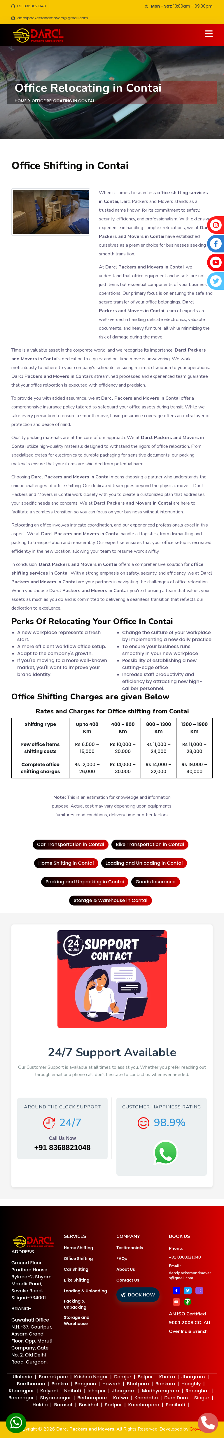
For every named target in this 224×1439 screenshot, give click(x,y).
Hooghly (191, 1384)
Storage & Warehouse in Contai (110, 901)
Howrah (111, 1384)
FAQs (121, 1259)
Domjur (122, 1377)
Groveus (198, 1430)
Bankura (165, 1384)
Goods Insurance (156, 882)
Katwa (120, 1398)
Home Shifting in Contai (66, 864)
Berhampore (92, 1398)
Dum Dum (176, 1398)
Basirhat (89, 1405)
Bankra (60, 1384)
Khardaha (146, 1398)
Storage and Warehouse (77, 1321)
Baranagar (21, 1398)
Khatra (167, 1377)
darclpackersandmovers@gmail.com (190, 1276)
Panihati (175, 1405)
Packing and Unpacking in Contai (85, 882)
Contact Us (127, 1281)
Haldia (40, 1405)
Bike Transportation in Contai (150, 845)
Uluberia (22, 1377)
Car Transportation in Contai (70, 845)
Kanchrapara (143, 1405)
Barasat (63, 1405)
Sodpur (113, 1405)
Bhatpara (138, 1384)
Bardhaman (31, 1384)
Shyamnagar (55, 1398)
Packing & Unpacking (75, 1305)
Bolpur (145, 1377)
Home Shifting (78, 1249)
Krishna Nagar (91, 1377)
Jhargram (193, 1377)
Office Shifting (78, 1259)
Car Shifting (76, 1270)
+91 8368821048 (29, 6)
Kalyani (49, 1391)
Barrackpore (53, 1377)
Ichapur (97, 1391)
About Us (125, 1270)
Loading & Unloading (85, 1292)
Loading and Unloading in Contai (144, 864)
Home (21, 102)
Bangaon (85, 1384)
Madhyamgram (160, 1391)
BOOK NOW (138, 1296)
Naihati (72, 1391)
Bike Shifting (77, 1281)
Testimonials (129, 1249)
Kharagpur (21, 1391)
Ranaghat (197, 1391)
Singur (201, 1398)
